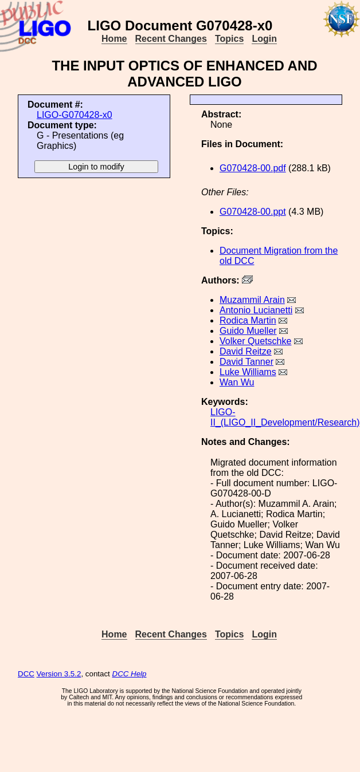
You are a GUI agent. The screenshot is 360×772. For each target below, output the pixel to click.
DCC (26, 673)
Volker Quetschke (255, 341)
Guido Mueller (248, 331)
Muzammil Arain (252, 300)
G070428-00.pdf (253, 168)
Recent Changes (171, 39)
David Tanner (246, 362)
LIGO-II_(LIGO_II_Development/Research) (285, 417)
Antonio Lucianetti (256, 310)
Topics (229, 39)
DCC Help (129, 673)
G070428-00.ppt (253, 211)
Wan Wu (237, 382)
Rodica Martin (248, 320)
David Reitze (246, 351)
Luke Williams (248, 372)
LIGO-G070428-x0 (74, 115)
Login (264, 39)
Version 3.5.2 (59, 673)
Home (114, 39)
